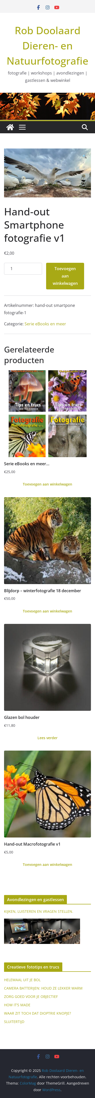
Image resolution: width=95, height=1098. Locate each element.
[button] (84, 156)
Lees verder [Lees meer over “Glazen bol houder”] (47, 737)
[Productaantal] (23, 269)
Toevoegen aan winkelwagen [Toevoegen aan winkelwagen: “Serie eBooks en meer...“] (47, 484)
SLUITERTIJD (14, 1021)
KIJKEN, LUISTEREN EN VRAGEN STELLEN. (38, 911)
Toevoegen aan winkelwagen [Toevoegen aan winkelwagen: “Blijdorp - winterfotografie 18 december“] (47, 611)
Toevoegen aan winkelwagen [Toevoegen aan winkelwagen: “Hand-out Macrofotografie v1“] (47, 864)
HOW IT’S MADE (17, 1004)
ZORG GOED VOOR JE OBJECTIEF (31, 996)
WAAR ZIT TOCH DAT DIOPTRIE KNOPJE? (37, 1013)
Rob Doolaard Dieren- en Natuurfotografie (47, 45)
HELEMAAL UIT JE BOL (22, 979)
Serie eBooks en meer (45, 324)
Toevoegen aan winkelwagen (65, 276)
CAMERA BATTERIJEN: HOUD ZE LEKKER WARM (43, 988)
